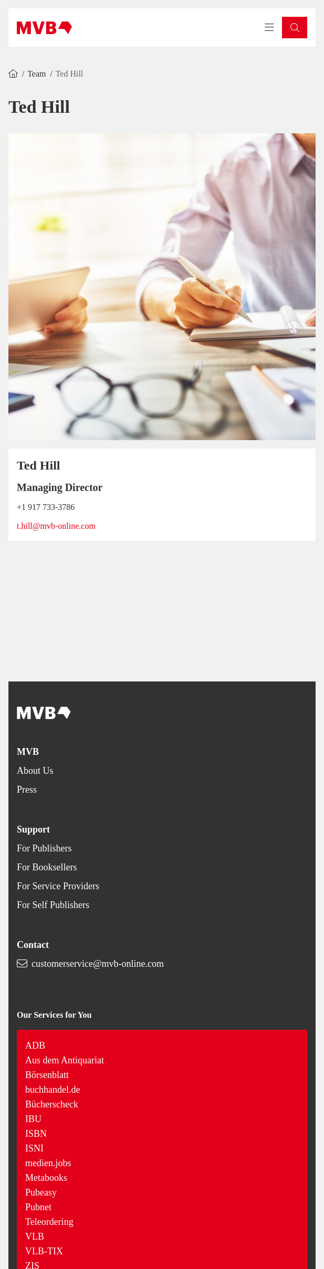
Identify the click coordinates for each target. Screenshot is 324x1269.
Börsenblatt (47, 1075)
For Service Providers (58, 886)
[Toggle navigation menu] (269, 27)
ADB (35, 1045)
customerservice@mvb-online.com (98, 963)
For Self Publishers (53, 905)
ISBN (36, 1133)
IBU (33, 1119)
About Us (35, 770)
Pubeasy (41, 1192)
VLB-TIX (44, 1251)
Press (27, 789)
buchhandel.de (52, 1089)
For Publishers (44, 848)
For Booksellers (47, 867)
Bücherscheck (51, 1104)
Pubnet (38, 1207)
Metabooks (46, 1177)
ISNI (34, 1148)
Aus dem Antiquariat (64, 1060)
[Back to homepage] (44, 28)
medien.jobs (48, 1163)
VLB (34, 1236)
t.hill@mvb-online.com (56, 525)
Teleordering (49, 1222)
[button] (294, 27)
